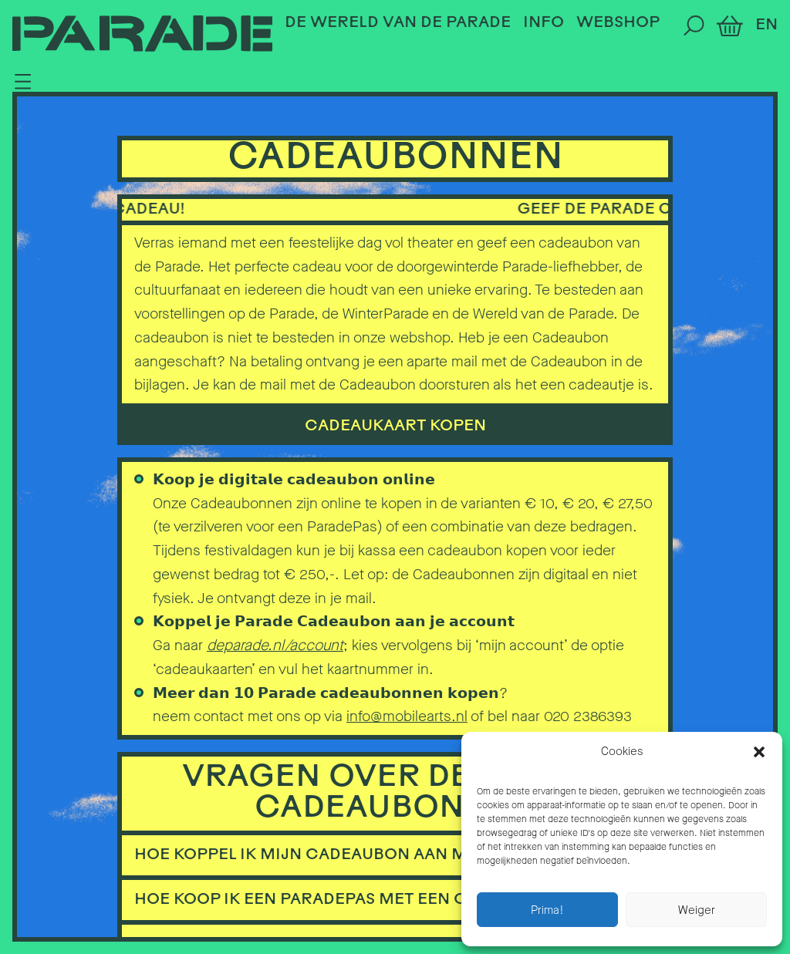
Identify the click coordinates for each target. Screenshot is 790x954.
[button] (759, 752)
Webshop (618, 23)
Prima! (547, 910)
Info (543, 23)
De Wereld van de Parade (398, 23)
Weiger (696, 910)
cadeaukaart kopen (395, 426)
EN (766, 25)
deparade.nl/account (275, 645)
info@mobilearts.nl (407, 716)
